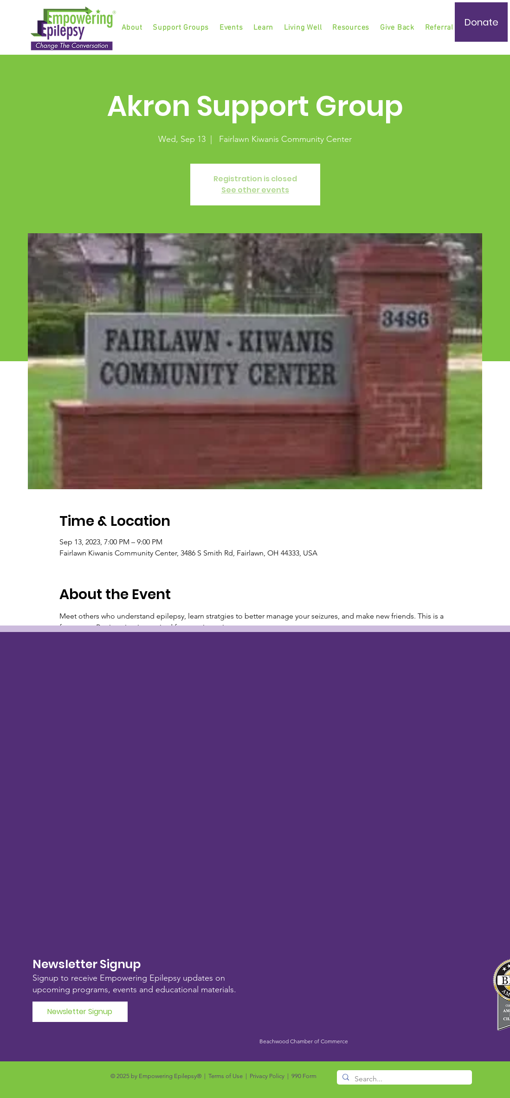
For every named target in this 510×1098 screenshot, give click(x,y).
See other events (255, 190)
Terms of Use (225, 1075)
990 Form (303, 1075)
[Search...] (403, 1079)
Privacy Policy (267, 1075)
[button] (181, 28)
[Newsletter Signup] (80, 1012)
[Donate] (481, 22)
